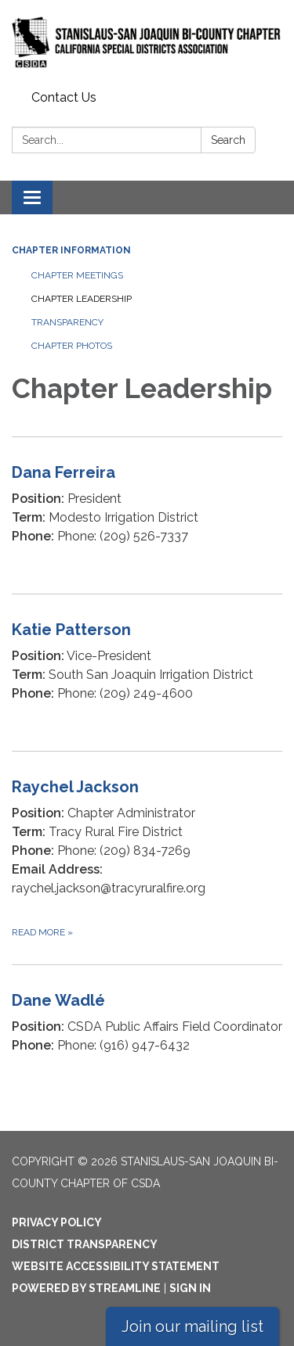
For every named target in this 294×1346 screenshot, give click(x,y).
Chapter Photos (71, 345)
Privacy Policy (57, 1222)
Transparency (67, 322)
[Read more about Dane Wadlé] (147, 1033)
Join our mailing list (192, 1326)
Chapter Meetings (77, 275)
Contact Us (63, 97)
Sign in (190, 1288)
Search (228, 140)
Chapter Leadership (81, 298)
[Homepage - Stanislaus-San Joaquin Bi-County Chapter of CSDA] (147, 42)
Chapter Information (71, 250)
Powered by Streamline (86, 1288)
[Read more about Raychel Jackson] (147, 857)
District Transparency (85, 1244)
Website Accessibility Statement (116, 1266)
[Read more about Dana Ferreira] (147, 515)
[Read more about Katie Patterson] (147, 672)
